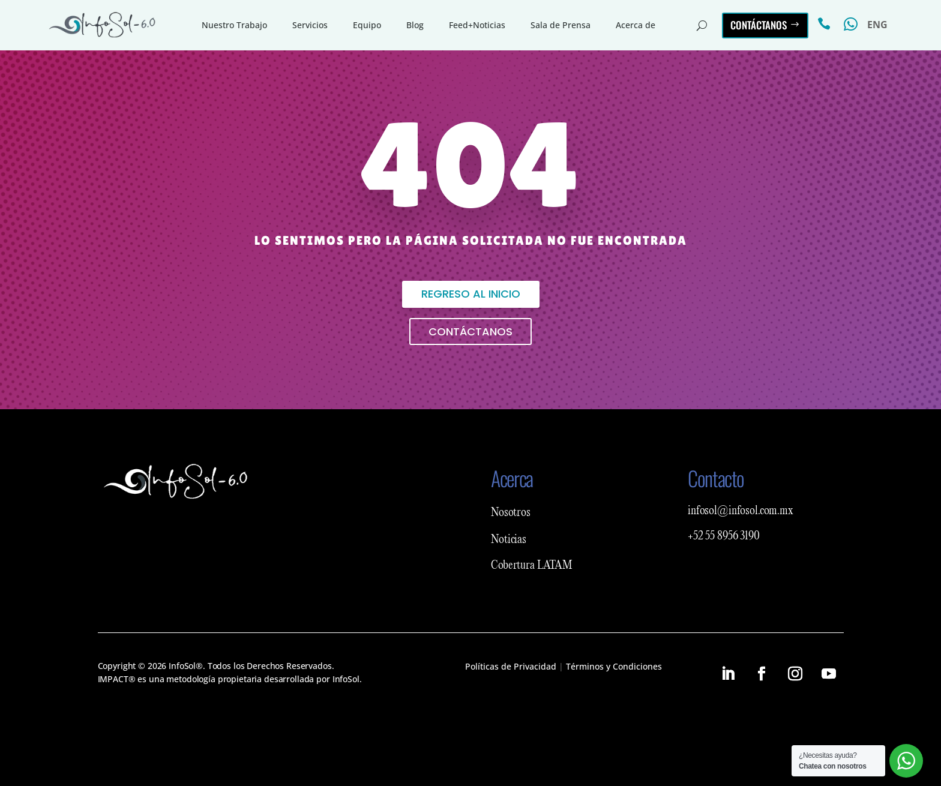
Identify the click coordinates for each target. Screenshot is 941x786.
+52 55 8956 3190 (724, 536)
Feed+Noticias (477, 25)
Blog (415, 25)
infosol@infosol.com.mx (740, 511)
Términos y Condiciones (614, 666)
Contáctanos (758, 24)
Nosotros (511, 513)
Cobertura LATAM (532, 566)
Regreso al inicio (470, 293)
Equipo (367, 25)
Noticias (508, 540)
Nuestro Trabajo (234, 25)
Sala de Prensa (561, 25)
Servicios (310, 25)
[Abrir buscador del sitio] (702, 25)
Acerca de (635, 25)
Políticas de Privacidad (510, 666)
